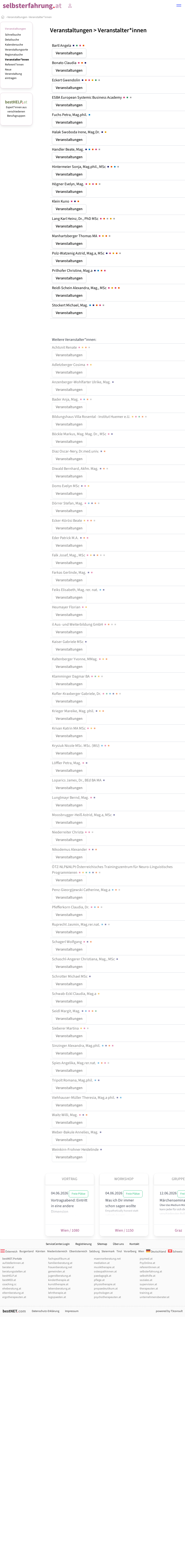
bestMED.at (9, 1280)
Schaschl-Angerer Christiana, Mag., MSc (85, 959)
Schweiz (175, 1252)
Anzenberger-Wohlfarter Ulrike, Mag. (83, 382)
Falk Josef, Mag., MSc (79, 555)
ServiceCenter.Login (58, 1244)
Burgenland (26, 1251)
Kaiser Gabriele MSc (70, 641)
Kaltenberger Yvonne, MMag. (80, 659)
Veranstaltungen (17, 17)
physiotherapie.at (105, 1284)
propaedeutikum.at (106, 1289)
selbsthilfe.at (147, 1276)
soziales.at (146, 1280)
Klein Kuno (66, 201)
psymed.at (146, 1259)
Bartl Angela (68, 45)
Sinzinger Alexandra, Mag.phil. (83, 1045)
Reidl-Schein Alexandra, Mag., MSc (86, 288)
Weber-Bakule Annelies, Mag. (77, 1132)
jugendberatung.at (59, 1276)
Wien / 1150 (124, 1230)
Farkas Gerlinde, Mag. (72, 572)
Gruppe (178, 1179)
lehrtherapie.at (57, 1293)
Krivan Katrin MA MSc (74, 728)
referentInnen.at (150, 1267)
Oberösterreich (78, 1251)
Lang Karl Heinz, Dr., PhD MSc (84, 218)
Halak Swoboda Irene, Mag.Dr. (79, 132)
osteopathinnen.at (105, 1272)
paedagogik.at (102, 1276)
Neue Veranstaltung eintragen (13, 74)
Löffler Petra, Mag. (70, 763)
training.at (146, 1293)
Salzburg (94, 1251)
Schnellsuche (13, 35)
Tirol (119, 1251)
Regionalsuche (14, 55)
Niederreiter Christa (73, 832)
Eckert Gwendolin (76, 80)
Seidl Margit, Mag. (74, 1011)
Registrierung (83, 1244)
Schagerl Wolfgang (72, 941)
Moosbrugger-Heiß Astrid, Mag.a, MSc (84, 815)
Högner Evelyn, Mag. (76, 184)
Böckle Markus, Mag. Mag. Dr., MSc (83, 434)
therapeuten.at (149, 1289)
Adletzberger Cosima (72, 364)
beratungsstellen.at (14, 1272)
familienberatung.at (60, 1263)
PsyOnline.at (147, 1263)
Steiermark (108, 1251)
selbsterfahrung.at (151, 1272)
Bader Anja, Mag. (72, 399)
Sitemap (102, 1244)
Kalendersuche (14, 45)
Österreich (9, 1252)
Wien (141, 1251)
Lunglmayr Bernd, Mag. (74, 797)
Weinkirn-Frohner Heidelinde (77, 1149)
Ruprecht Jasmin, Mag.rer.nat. (81, 924)
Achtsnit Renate (71, 347)
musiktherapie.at (104, 1267)
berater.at (8, 1267)
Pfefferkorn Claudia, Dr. (77, 907)
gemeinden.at (56, 1272)
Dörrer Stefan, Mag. (76, 503)
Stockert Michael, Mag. (78, 305)
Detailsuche (12, 40)
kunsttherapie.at (58, 1284)
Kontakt (134, 1244)
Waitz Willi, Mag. (70, 1115)
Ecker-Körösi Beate (74, 520)
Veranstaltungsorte (16, 50)
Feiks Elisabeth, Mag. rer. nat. (78, 589)
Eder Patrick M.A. (70, 538)
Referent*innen (14, 65)
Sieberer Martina (70, 1028)
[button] (179, 6)
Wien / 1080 (69, 1230)
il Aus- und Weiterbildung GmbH (84, 624)
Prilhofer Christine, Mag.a (79, 270)
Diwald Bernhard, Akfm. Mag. (80, 468)
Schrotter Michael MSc (72, 976)
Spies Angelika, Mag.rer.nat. (81, 1063)
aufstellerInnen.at (13, 1263)
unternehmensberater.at (154, 1297)
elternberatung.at (13, 1293)
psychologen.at (103, 1293)
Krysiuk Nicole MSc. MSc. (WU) (81, 745)
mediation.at (102, 1263)
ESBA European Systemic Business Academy (92, 97)
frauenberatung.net (60, 1267)
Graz (178, 1230)
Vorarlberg (130, 1251)
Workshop (124, 1179)
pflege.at (99, 1280)
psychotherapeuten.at (107, 1297)
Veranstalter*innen (40, 17)
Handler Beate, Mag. (76, 149)
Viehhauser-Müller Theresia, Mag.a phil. (87, 1097)
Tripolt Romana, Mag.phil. (76, 1080)
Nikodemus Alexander (75, 849)
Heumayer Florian (70, 607)
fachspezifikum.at (59, 1259)
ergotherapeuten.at (14, 1297)
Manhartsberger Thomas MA (81, 236)
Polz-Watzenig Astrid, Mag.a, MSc (87, 253)
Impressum (72, 1311)
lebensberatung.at (59, 1289)
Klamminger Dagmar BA (78, 676)
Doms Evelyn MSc (71, 486)
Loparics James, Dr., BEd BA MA (79, 780)
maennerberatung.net (107, 1259)
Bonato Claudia (69, 62)
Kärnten (40, 1251)
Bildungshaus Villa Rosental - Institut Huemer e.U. (100, 416)
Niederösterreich (57, 1251)
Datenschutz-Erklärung (45, 1311)
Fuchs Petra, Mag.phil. (71, 114)
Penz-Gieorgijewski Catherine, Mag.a (86, 889)
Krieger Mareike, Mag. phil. (78, 711)
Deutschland (156, 1252)
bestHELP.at (9, 1276)
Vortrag (69, 1179)
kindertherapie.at (58, 1280)
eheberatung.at (11, 1289)
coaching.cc (9, 1284)
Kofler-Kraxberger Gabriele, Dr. (87, 693)
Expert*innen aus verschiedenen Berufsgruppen (16, 109)
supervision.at (148, 1284)
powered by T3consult (169, 1311)
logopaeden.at (57, 1297)
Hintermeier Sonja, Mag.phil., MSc (86, 166)
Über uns (118, 1244)
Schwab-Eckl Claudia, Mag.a (76, 993)
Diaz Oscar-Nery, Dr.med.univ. (79, 451)
